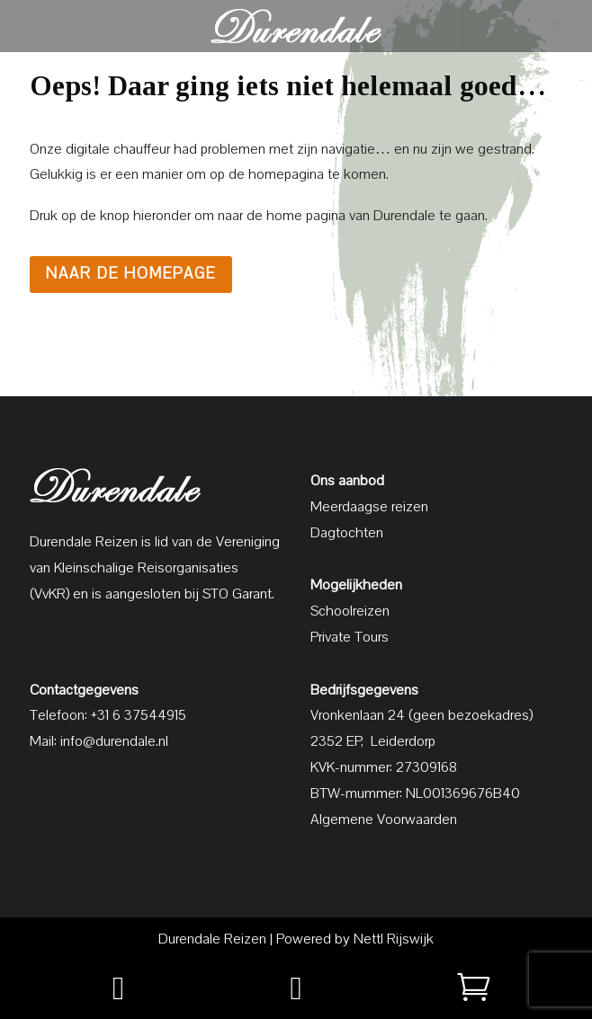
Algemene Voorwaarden (383, 819)
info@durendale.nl (114, 741)
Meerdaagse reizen (369, 507)
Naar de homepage (131, 273)
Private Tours (349, 637)
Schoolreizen (350, 611)
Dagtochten (346, 533)
